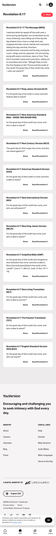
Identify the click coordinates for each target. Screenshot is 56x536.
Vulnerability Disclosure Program (16, 508)
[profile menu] (49, 4)
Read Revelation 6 (40, 76)
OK (48, 520)
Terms (19, 505)
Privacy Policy (8, 505)
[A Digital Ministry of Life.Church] (28, 481)
